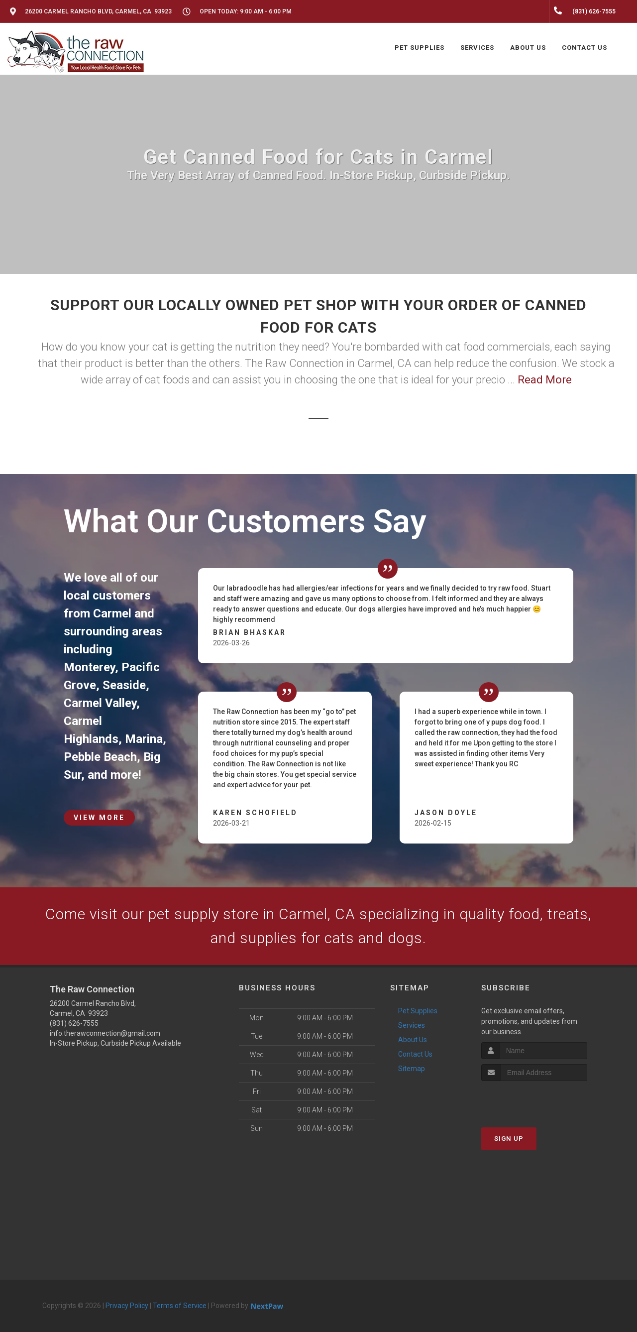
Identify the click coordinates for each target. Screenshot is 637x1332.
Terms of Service (180, 1306)
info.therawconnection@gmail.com (105, 1033)
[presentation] (534, 1099)
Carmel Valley (100, 703)
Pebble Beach (100, 757)
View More (99, 818)
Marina (144, 739)
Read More (545, 379)
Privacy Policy (127, 1306)
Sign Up (509, 1138)
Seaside (124, 685)
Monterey (89, 667)
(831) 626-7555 (74, 1023)
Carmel (112, 613)
